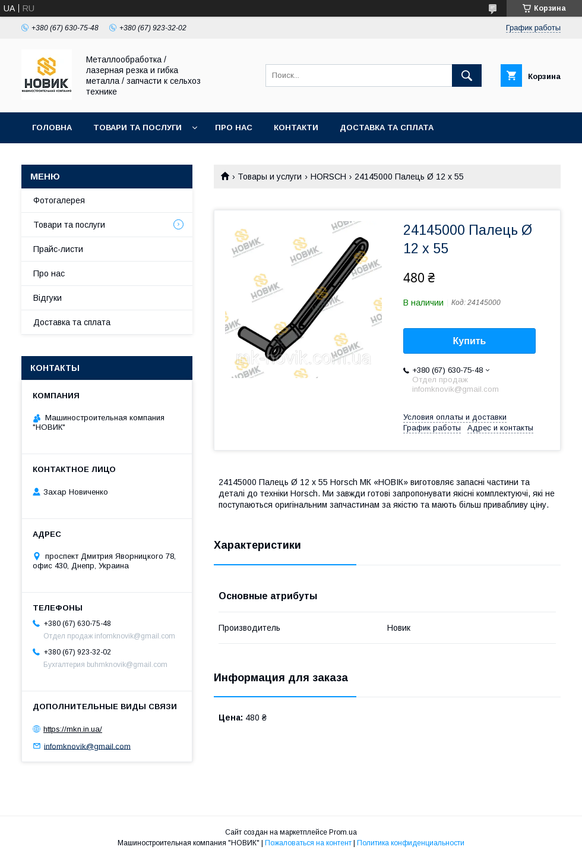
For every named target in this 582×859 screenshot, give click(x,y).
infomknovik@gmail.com (87, 745)
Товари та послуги (137, 127)
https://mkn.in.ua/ (72, 729)
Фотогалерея (59, 200)
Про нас (233, 127)
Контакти (296, 127)
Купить (469, 341)
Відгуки (47, 298)
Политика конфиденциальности (410, 843)
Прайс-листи (58, 249)
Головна (52, 127)
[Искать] (467, 75)
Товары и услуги (270, 176)
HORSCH (328, 176)
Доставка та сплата (387, 127)
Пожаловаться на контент (308, 843)
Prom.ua (343, 832)
